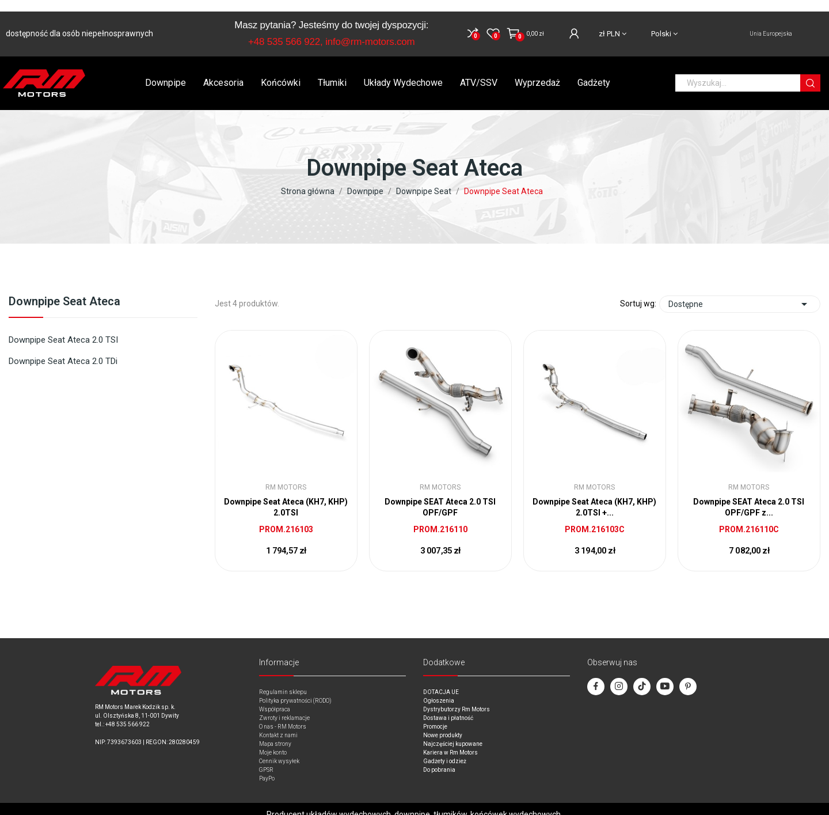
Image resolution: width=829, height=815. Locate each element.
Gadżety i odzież (444, 749)
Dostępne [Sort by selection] (739, 293)
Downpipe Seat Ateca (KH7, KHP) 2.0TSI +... (594, 496)
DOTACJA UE (441, 680)
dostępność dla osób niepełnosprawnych (79, 21)
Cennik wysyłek (279, 749)
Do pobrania (439, 758)
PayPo (267, 767)
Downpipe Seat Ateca (64, 290)
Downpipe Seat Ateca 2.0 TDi (63, 349)
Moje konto (273, 741)
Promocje (435, 715)
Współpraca (274, 698)
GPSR (266, 758)
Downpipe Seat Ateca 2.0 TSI (63, 328)
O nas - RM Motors (282, 715)
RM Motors (285, 475)
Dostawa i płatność (448, 706)
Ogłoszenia (438, 689)
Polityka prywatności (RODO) (295, 689)
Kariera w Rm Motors (450, 741)
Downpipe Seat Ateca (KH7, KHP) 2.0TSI (286, 496)
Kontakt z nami (278, 724)
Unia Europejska (771, 22)
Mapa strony (275, 732)
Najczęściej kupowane (452, 732)
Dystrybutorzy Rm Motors (456, 698)
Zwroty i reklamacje (284, 706)
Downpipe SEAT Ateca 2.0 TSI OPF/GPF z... (748, 496)
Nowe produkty (442, 724)
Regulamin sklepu (283, 680)
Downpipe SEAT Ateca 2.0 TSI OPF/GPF (440, 496)
